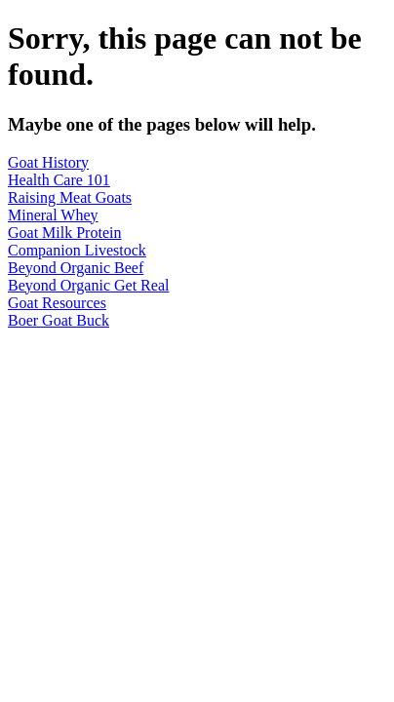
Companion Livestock (77, 250)
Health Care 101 (59, 180)
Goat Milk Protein (64, 232)
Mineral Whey (53, 215)
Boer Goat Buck (58, 320)
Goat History (48, 162)
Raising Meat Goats (70, 197)
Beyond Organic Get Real (88, 285)
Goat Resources (57, 302)
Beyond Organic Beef (75, 267)
